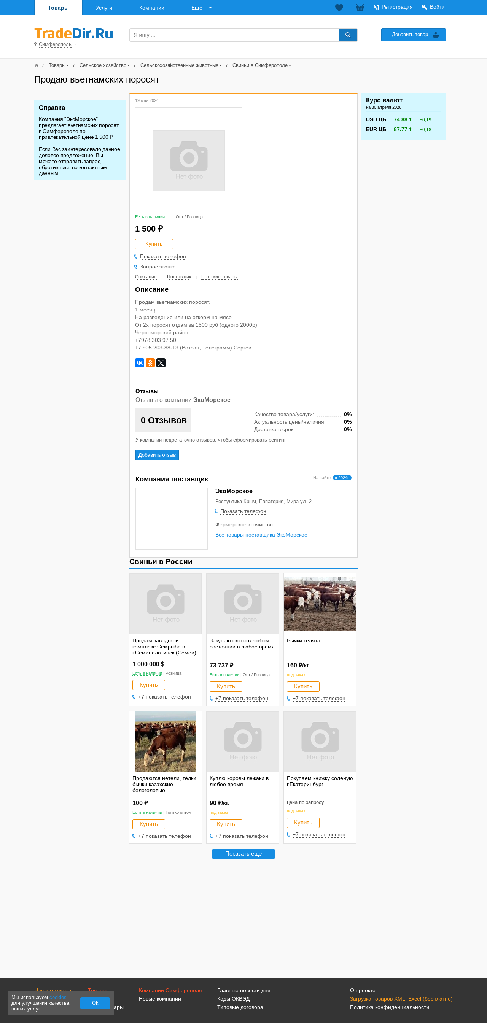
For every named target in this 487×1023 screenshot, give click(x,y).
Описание (146, 277)
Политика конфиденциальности (389, 1007)
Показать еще (243, 853)
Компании (151, 8)
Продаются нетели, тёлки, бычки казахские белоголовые (165, 784)
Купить (149, 684)
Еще (196, 8)
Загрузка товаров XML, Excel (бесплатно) (401, 999)
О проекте (363, 990)
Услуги (104, 8)
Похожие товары (219, 277)
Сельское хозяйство (103, 65)
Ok (95, 1003)
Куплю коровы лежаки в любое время (239, 781)
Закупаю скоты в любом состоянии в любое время (242, 643)
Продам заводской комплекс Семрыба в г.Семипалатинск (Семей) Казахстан (164, 649)
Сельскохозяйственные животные (179, 65)
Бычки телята (303, 640)
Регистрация (397, 7)
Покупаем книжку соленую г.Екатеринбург (320, 781)
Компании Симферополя (170, 990)
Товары (58, 8)
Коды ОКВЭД (233, 999)
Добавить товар (410, 34)
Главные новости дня (244, 990)
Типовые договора (240, 1007)
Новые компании (160, 999)
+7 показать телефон (164, 697)
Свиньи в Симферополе (260, 65)
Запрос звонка (158, 267)
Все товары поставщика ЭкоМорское (261, 535)
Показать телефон (163, 256)
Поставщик (179, 277)
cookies (58, 997)
